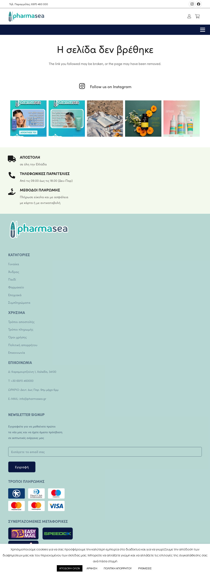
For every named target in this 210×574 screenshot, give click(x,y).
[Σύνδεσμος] (26, 16)
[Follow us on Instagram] (84, 86)
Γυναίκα (13, 264)
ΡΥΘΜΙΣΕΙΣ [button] (145, 568)
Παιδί (12, 279)
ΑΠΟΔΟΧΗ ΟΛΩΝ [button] (69, 568)
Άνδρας (13, 271)
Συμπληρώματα (19, 302)
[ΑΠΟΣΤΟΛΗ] (14, 159)
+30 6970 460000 (22, 380)
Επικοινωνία (16, 352)
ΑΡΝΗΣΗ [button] (92, 568)
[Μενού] (202, 30)
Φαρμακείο (16, 287)
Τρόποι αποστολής (21, 321)
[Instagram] (192, 4)
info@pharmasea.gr (32, 399)
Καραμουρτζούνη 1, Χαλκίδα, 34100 (33, 371)
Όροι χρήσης (17, 337)
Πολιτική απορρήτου (22, 345)
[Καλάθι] (197, 16)
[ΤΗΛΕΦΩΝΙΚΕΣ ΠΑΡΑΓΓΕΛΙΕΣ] (14, 175)
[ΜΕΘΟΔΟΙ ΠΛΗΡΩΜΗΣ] (14, 192)
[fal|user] (190, 16)
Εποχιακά (15, 295)
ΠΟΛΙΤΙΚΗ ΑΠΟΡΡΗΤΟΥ (118, 568)
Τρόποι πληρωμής (20, 329)
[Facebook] (198, 4)
